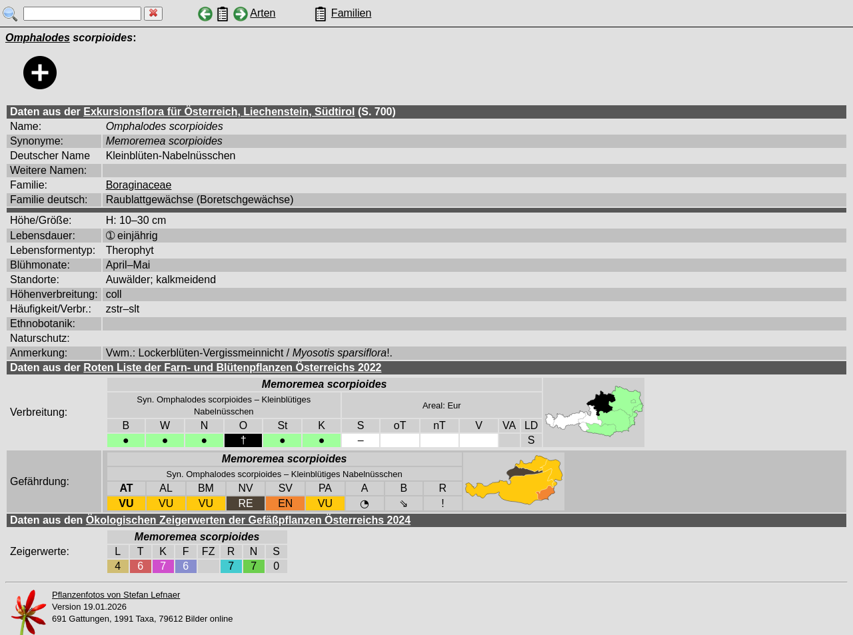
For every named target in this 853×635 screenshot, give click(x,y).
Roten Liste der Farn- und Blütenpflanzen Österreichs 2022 (232, 367)
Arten (262, 13)
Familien (351, 13)
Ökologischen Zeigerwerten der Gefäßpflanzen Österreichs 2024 (248, 520)
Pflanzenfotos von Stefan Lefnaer (116, 595)
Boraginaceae (139, 185)
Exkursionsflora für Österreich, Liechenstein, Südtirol (219, 111)
